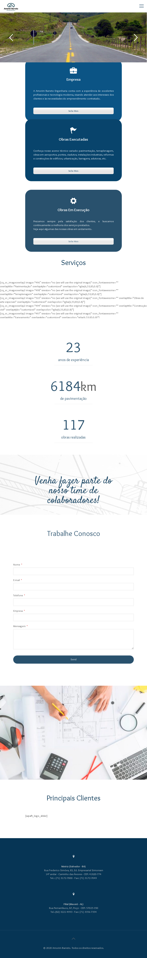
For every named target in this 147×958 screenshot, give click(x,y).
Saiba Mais (73, 111)
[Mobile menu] (141, 6)
